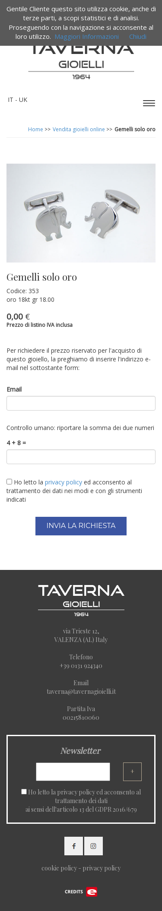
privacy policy (76, 792)
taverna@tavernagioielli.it (81, 691)
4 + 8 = (16, 443)
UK (23, 99)
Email (14, 389)
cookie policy (59, 868)
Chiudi (137, 36)
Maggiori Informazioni (86, 36)
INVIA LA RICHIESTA (80, 526)
